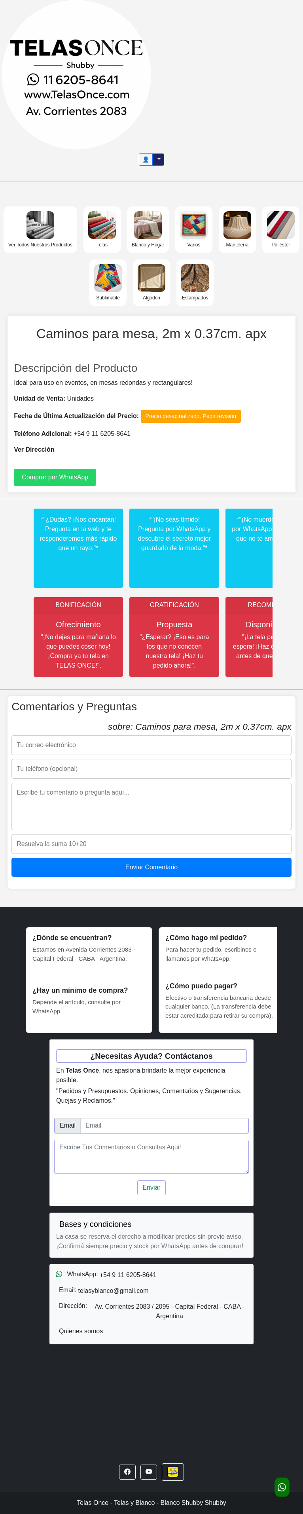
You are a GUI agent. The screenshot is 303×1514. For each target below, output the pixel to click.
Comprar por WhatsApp (55, 477)
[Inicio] (76, 74)
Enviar (151, 1187)
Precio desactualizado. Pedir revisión (191, 416)
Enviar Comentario (151, 867)
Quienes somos (81, 1331)
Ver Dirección (34, 449)
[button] (127, 1472)
